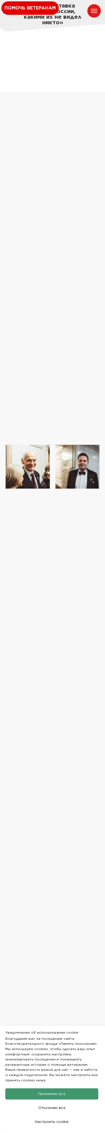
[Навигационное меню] (94, 11)
